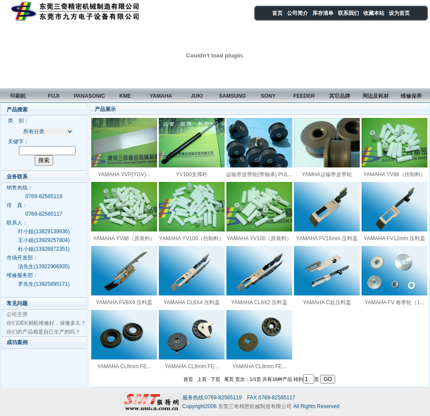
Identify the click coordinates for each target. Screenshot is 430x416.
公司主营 (17, 314)
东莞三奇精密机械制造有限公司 (255, 406)
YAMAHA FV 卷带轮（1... (394, 302)
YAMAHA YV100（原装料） (259, 238)
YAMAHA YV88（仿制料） (394, 174)
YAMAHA (161, 96)
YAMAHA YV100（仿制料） (191, 238)
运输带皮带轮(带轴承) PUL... (259, 174)
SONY (268, 96)
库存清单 (322, 13)
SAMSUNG (232, 96)
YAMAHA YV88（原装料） (124, 238)
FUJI (53, 96)
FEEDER (304, 96)
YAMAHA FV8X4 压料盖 (124, 302)
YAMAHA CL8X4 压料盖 (192, 302)
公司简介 (297, 13)
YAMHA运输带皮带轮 (327, 174)
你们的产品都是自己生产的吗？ (43, 332)
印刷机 (18, 96)
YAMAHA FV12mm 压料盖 (394, 238)
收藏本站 (373, 13)
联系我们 (348, 13)
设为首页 (399, 13)
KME (125, 96)
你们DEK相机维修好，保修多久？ (46, 323)
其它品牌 (339, 96)
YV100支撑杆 (192, 174)
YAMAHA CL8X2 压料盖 (259, 302)
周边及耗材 (375, 96)
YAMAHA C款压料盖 (327, 302)
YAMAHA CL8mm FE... (124, 366)
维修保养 (411, 96)
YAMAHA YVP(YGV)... (124, 174)
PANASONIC (89, 96)
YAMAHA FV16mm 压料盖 (327, 238)
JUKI (197, 96)
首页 (277, 13)
